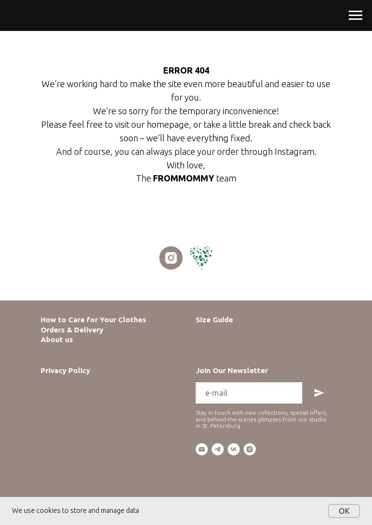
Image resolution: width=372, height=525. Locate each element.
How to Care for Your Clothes (93, 319)
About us (57, 339)
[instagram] (171, 258)
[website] (201, 258)
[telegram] (218, 449)
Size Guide (214, 319)
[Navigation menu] (355, 15)
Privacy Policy (65, 370)
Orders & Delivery (72, 330)
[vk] (234, 449)
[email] (202, 449)
